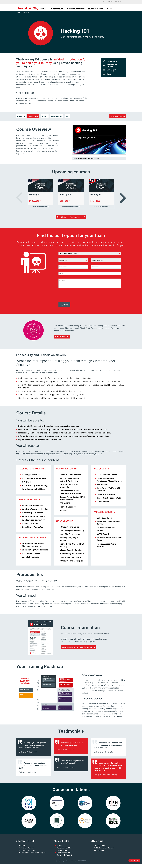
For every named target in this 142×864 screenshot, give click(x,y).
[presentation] (73, 295)
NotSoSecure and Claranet (104, 848)
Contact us (134, 860)
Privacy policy (62, 850)
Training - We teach (28, 850)
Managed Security (57, 9)
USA (105, 2)
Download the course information (77, 647)
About (111, 2)
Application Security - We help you (33, 853)
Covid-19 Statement (64, 855)
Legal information (63, 853)
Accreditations (99, 850)
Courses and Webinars (96, 9)
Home (18, 12)
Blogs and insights (64, 848)
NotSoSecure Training (76, 9)
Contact (118, 2)
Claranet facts (99, 845)
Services (22, 845)
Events (59, 845)
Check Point (60, 336)
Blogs (109, 9)
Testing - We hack (27, 848)
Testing (44, 9)
